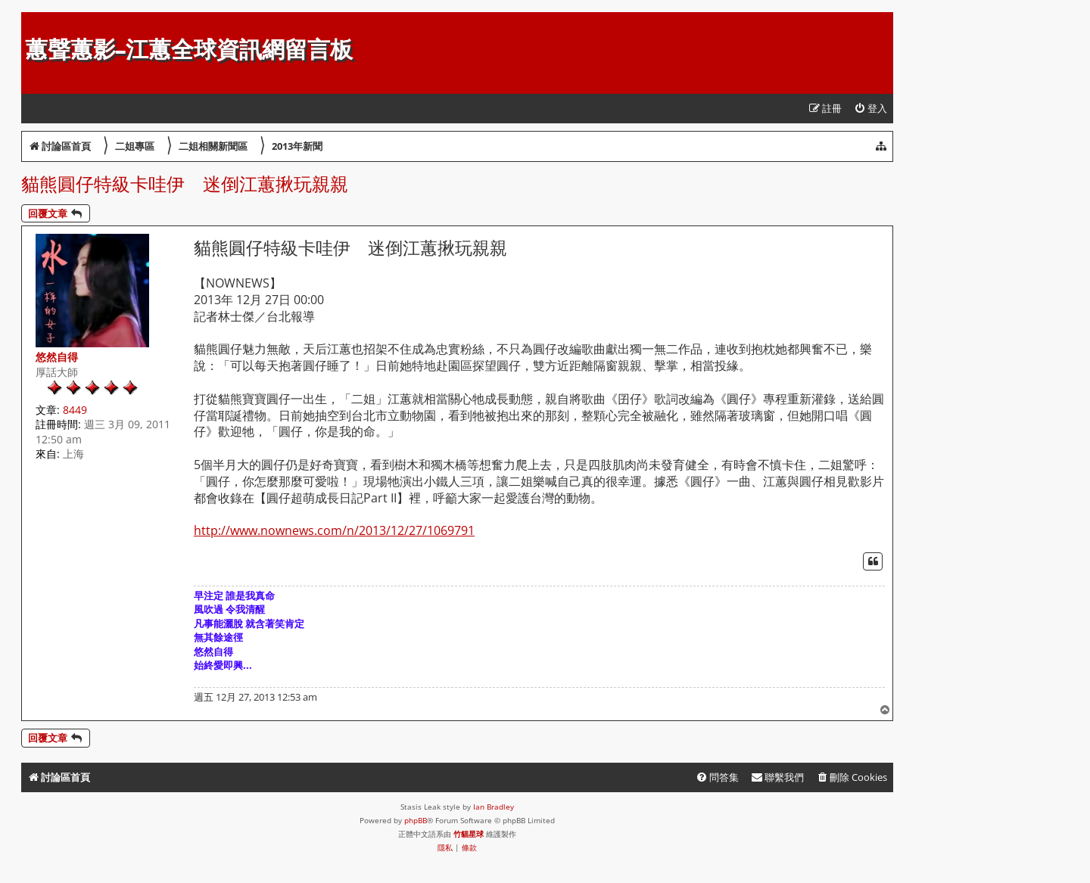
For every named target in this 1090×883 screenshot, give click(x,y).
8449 (75, 410)
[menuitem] (870, 108)
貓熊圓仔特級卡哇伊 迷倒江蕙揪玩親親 (184, 183)
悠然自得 (57, 357)
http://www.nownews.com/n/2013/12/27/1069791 (334, 531)
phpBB (415, 820)
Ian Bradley (493, 806)
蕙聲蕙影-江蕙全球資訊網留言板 (189, 49)
